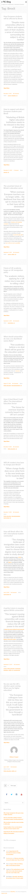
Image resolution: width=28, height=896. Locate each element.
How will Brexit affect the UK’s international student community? (14, 533)
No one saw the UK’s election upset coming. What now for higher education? (12, 687)
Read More (6, 88)
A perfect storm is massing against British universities (14, 609)
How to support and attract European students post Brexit (14, 111)
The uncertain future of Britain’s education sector (13, 187)
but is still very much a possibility (13, 243)
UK (16, 95)
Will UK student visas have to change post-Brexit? (14, 463)
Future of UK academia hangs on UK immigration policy (13, 270)
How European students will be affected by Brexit (13, 17)
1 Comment (16, 170)
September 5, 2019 (8, 320)
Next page (13, 785)
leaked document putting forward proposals (14, 629)
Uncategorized (17, 670)
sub (7, 851)
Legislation (13, 95)
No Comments (16, 93)
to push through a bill (18, 234)
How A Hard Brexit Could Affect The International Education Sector (13, 401)
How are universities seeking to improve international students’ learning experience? (13, 818)
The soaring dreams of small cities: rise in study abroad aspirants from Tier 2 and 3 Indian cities (15, 871)
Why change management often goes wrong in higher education (13, 813)
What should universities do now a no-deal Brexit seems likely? (13, 338)
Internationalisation (16, 385)
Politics (13, 254)
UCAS (19, 557)
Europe (9, 95)
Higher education (7, 385)
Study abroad (6, 517)
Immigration (10, 323)
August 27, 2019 (7, 383)
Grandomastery (9, 858)
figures (9, 562)
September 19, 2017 (8, 664)
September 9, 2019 (8, 252)
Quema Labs (4, 893)
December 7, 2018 (8, 512)
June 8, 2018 (6, 592)
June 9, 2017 (6, 766)
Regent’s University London (10, 639)
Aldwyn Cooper (14, 757)
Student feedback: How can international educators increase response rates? (13, 827)
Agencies (5, 172)
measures (17, 370)
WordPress (13, 891)
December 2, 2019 (8, 93)
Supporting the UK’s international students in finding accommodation (14, 832)
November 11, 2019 (8, 170)
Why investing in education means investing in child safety (13, 823)
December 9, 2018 (8, 446)
